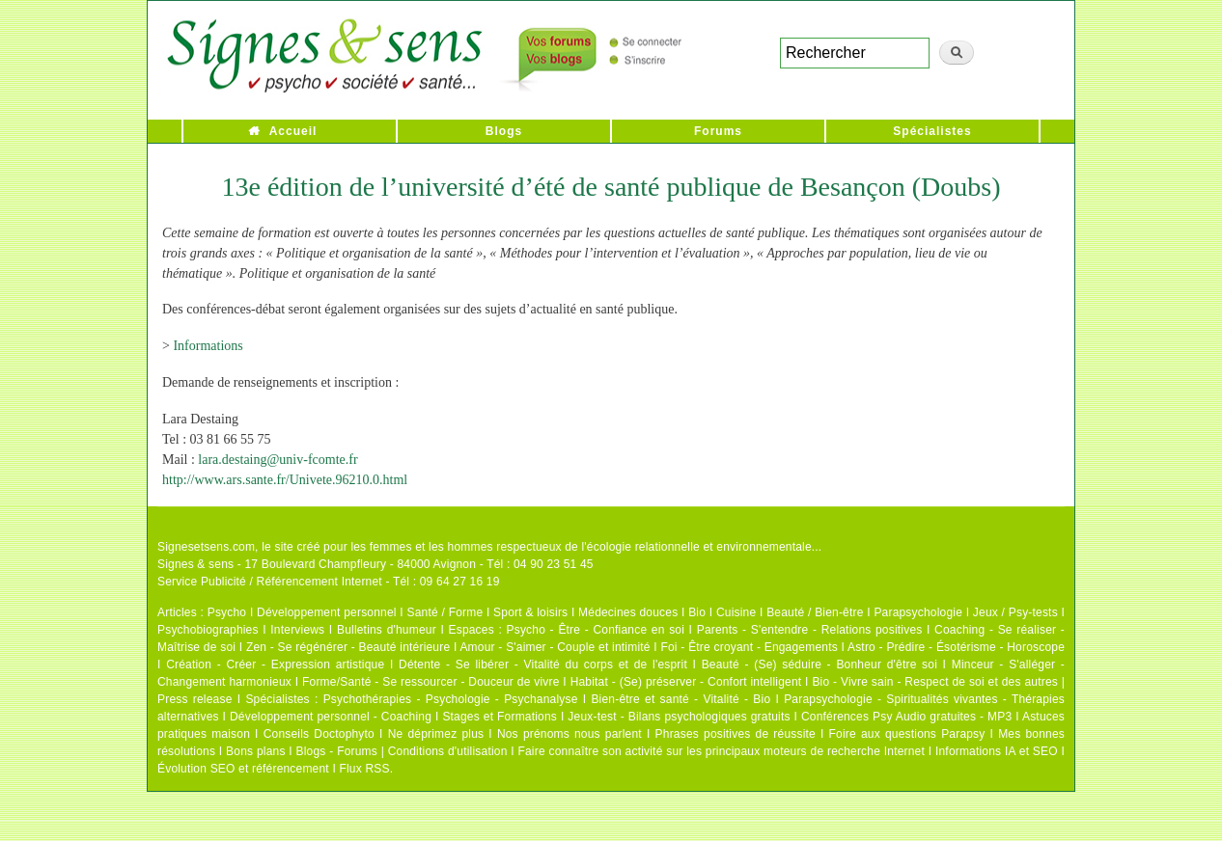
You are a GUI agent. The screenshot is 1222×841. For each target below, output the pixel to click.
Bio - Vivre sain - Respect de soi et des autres (935, 682)
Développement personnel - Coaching (330, 716)
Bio (697, 612)
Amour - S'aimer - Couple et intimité (554, 647)
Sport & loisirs (530, 612)
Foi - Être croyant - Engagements (748, 647)
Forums (718, 131)
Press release (195, 699)
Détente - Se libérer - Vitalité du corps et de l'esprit (543, 664)
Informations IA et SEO (996, 751)
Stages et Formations (499, 716)
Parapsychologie (918, 612)
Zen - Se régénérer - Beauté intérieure (348, 647)
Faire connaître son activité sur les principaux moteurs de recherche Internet (721, 751)
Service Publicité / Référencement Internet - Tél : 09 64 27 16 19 (328, 581)
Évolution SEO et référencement (243, 768)
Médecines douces (628, 612)
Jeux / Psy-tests (1015, 612)
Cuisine (736, 612)
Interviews (297, 630)
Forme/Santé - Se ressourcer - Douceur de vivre (431, 682)
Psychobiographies (208, 630)
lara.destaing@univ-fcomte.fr (277, 459)
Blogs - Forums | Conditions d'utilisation (402, 751)
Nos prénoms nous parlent (569, 734)
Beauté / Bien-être (814, 612)
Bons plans (255, 751)
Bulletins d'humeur (386, 630)
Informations (207, 346)
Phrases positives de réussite (735, 734)
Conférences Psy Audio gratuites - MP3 (906, 716)
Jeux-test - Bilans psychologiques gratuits (679, 716)
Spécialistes (932, 131)
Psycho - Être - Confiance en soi (596, 630)
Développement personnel (327, 612)
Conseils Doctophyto (319, 734)
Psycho (227, 612)
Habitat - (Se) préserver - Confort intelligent (686, 682)
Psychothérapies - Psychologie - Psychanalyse (450, 699)
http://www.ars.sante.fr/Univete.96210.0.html (284, 480)
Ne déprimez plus (436, 734)
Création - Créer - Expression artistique (275, 664)
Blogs (504, 131)
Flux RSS (364, 768)
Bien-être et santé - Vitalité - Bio (680, 699)
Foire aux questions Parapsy (907, 734)
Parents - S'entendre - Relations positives (810, 630)
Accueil (293, 131)
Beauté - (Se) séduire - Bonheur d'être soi (819, 664)
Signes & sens (195, 564)
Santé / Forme (445, 612)
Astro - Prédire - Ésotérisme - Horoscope (956, 647)
